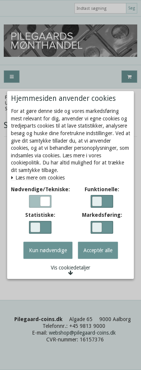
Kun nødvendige (48, 250)
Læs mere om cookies (38, 178)
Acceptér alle (97, 250)
